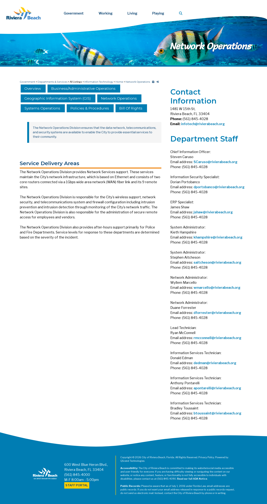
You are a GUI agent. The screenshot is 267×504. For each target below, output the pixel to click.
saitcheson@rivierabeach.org (217, 262)
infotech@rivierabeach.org (203, 124)
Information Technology (98, 81)
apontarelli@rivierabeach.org (217, 388)
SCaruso (201, 162)
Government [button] (74, 13)
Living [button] (132, 13)
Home (119, 81)
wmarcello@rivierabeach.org (217, 288)
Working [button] (106, 13)
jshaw (198, 212)
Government (27, 81)
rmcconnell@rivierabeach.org (217, 338)
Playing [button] (158, 13)
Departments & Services (52, 81)
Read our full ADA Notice (192, 478)
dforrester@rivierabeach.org (217, 313)
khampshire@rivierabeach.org (218, 237)
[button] (181, 13)
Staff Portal (76, 485)
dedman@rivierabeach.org (215, 363)
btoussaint (202, 413)
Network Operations (138, 81)
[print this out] (152, 81)
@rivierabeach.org (222, 162)
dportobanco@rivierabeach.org (219, 187)
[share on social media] (157, 81)
